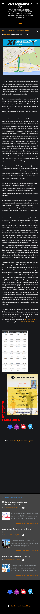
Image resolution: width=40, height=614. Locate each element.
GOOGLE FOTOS (31, 319)
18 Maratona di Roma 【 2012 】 (16, 556)
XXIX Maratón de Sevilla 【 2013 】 (17, 530)
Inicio (20, 23)
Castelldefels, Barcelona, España (21, 441)
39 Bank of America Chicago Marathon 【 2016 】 (14, 503)
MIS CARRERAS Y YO (20, 5)
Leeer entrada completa (27, 523)
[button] (37, 31)
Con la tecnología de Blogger (20, 606)
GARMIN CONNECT (28, 322)
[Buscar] (37, 4)
